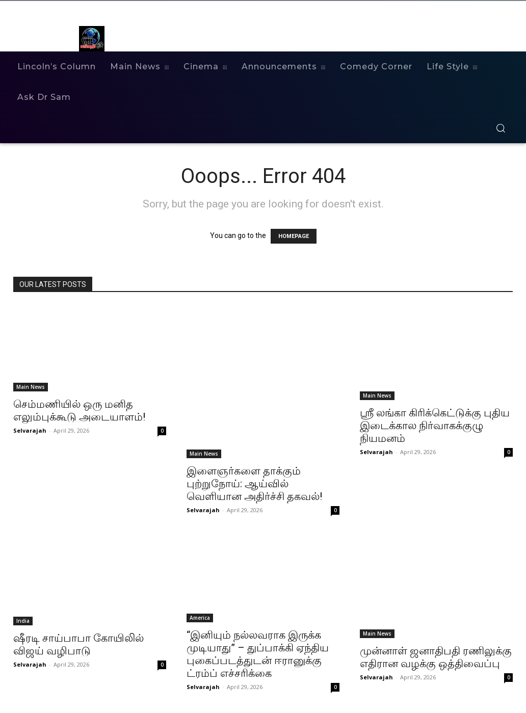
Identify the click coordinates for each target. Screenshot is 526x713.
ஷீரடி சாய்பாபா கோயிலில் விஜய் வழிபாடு (78, 644)
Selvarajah (29, 430)
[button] (500, 128)
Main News (30, 386)
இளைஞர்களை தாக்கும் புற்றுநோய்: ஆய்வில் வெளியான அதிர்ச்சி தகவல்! (254, 484)
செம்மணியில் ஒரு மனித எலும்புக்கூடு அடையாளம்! (79, 410)
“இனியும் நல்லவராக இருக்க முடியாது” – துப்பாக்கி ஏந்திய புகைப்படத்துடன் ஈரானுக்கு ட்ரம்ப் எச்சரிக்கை (258, 654)
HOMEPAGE (293, 236)
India (23, 620)
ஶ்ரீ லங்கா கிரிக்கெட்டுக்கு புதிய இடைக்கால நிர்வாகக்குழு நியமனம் (435, 425)
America (200, 617)
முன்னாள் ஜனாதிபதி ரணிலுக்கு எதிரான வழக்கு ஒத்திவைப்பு (436, 657)
